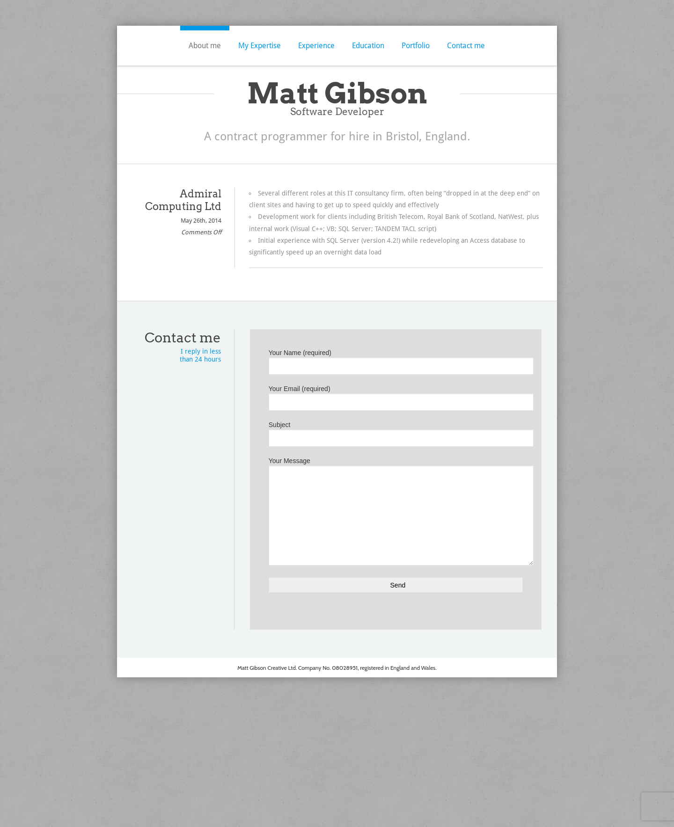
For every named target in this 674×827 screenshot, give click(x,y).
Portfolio (416, 45)
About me (205, 45)
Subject (396, 432)
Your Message (396, 489)
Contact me (466, 45)
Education (368, 45)
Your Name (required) (396, 360)
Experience (316, 45)
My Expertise (259, 45)
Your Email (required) (396, 396)
